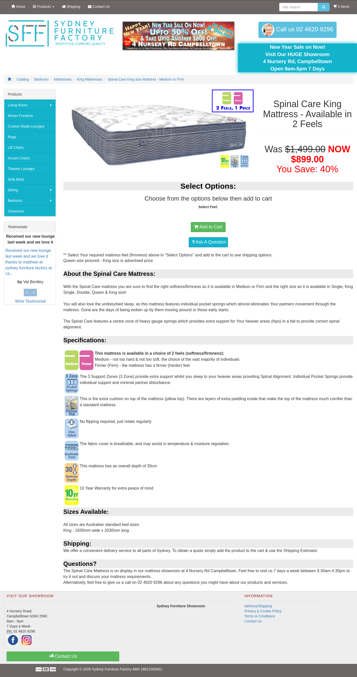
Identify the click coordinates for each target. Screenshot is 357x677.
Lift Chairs (16, 148)
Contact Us (253, 621)
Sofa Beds (16, 179)
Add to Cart (208, 226)
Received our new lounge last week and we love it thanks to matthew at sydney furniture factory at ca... (28, 262)
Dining (13, 190)
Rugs (12, 137)
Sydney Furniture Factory (112, 669)
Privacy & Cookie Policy (263, 611)
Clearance (16, 211)
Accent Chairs (19, 158)
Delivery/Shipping (258, 606)
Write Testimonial (30, 301)
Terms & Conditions (259, 616)
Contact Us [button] (63, 656)
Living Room (18, 105)
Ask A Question (209, 242)
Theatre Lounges (21, 169)
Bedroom (15, 201)
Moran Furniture (20, 116)
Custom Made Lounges (26, 126)
